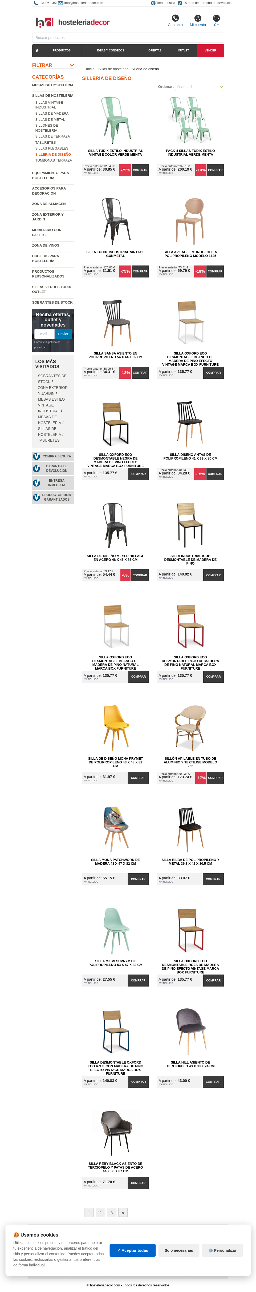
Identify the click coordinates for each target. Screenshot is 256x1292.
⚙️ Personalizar (222, 1261)
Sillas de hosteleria (53, 96)
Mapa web (83, 1233)
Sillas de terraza (52, 136)
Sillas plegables (51, 148)
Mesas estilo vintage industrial (51, 405)
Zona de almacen (49, 204)
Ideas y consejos (110, 50)
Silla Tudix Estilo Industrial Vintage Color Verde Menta (115, 152)
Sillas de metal (50, 120)
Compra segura (57, 456)
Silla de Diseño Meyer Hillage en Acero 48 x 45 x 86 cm (115, 558)
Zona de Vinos (45, 245)
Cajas (118, 1233)
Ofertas (154, 50)
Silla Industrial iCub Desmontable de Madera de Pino (190, 559)
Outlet (183, 50)
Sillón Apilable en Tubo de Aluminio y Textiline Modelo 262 (190, 762)
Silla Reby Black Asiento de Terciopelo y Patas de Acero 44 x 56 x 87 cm (115, 1167)
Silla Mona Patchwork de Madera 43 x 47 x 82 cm (115, 862)
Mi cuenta (198, 20)
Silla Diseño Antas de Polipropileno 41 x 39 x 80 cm (190, 456)
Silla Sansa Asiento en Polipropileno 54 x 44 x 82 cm (115, 355)
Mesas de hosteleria (53, 85)
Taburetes (45, 142)
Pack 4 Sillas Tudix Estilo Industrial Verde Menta (190, 152)
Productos (62, 50)
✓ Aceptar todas (132, 1261)
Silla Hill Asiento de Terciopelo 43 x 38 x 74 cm (190, 1064)
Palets (154, 1233)
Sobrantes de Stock (52, 302)
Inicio (90, 69)
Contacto (175, 20)
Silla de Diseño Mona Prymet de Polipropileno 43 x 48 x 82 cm (115, 762)
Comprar (140, 170)
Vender (210, 50)
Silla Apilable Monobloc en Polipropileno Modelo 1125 (190, 254)
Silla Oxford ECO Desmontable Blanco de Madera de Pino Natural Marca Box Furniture (115, 661)
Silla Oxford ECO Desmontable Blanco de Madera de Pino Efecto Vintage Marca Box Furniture (190, 357)
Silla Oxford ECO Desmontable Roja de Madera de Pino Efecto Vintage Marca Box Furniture (190, 965)
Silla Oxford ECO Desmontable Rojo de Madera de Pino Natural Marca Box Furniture (190, 661)
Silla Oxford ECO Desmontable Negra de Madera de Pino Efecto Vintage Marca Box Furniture (115, 458)
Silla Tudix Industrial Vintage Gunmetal (115, 254)
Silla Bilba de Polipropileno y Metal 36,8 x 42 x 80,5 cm (190, 862)
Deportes (201, 1233)
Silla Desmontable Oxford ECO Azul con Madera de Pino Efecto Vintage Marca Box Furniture (115, 1066)
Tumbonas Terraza (53, 160)
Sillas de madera (52, 113)
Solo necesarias (179, 1261)
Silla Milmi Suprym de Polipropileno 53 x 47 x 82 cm (115, 963)
